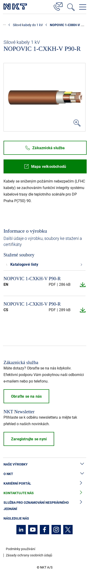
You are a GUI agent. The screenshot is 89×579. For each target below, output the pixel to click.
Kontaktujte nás (44, 493)
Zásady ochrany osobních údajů (29, 555)
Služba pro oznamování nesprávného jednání (44, 506)
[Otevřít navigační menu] (83, 7)
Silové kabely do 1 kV (28, 25)
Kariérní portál (44, 483)
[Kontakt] (58, 6)
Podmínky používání (20, 549)
